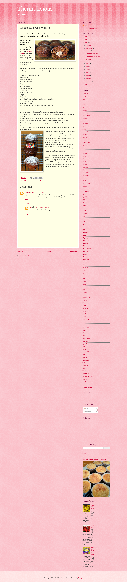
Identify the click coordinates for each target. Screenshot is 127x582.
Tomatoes (85, 365)
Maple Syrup (86, 238)
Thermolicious (35, 8)
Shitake (85, 330)
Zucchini (85, 382)
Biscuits (85, 110)
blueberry (85, 113)
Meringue (85, 243)
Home (48, 252)
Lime (84, 229)
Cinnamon (85, 172)
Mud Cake (85, 251)
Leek (84, 224)
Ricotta (85, 300)
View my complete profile (90, 28)
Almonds (85, 93)
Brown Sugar (86, 121)
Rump (84, 311)
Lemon (85, 227)
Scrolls (84, 325)
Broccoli (85, 118)
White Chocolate (87, 376)
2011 (86, 42)
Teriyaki (85, 357)
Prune (41, 181)
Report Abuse (87, 387)
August (88, 51)
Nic (31, 207)
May (87, 69)
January (88, 81)
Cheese (85, 153)
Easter (32, 181)
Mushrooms (86, 259)
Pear (84, 273)
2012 (86, 39)
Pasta (84, 270)
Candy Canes (86, 142)
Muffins (37, 181)
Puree (84, 289)
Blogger (80, 578)
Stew (84, 346)
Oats (84, 262)
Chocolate (27, 181)
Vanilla (85, 371)
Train (84, 368)
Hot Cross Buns (87, 219)
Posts (86, 408)
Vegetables (86, 373)
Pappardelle (86, 267)
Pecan (84, 276)
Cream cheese (86, 183)
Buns (84, 126)
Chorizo (85, 170)
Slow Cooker (86, 338)
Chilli (84, 161)
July (87, 63)
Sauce (84, 316)
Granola (85, 213)
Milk (84, 246)
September (89, 48)
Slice (84, 335)
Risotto (85, 303)
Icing (84, 221)
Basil (84, 104)
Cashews (85, 151)
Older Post (74, 252)
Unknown (28, 192)
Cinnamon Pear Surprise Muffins (94, 459)
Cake (84, 140)
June (87, 66)
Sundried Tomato (87, 352)
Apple (84, 96)
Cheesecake (86, 156)
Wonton (85, 379)
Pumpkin (85, 287)
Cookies (85, 178)
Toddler (85, 363)
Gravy (84, 216)
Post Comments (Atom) (31, 256)
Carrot (84, 148)
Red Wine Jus (86, 297)
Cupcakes (85, 189)
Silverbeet (85, 333)
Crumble (85, 186)
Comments (87, 411)
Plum (84, 278)
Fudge (84, 205)
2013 (86, 36)
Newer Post (21, 252)
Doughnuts (86, 191)
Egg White (86, 197)
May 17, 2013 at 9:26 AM (38, 192)
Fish (84, 202)
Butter (84, 129)
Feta (84, 199)
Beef (84, 107)
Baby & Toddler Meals (92, 551)
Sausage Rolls (86, 319)
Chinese (85, 164)
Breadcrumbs (86, 115)
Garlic (84, 208)
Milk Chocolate (87, 248)
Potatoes (85, 281)
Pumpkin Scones (90, 59)
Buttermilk (86, 134)
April (88, 72)
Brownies (85, 123)
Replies (29, 203)
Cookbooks (86, 175)
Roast (84, 305)
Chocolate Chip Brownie (93, 53)
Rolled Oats (86, 308)
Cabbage (85, 137)
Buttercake (86, 132)
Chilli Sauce (92, 526)
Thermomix (86, 360)
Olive (84, 265)
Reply (26, 199)
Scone (84, 322)
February (89, 78)
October (88, 45)
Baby (84, 99)
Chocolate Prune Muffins (93, 56)
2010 (86, 85)
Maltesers (85, 232)
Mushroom (86, 257)
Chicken (85, 159)
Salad (84, 314)
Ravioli (85, 295)
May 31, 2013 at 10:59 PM (42, 207)
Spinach (85, 344)
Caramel (85, 145)
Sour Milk (85, 341)
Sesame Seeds (86, 327)
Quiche (85, 292)
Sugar (84, 349)
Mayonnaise (86, 240)
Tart (84, 354)
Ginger (84, 210)
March (88, 75)
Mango (85, 235)
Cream (84, 180)
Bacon (84, 102)
